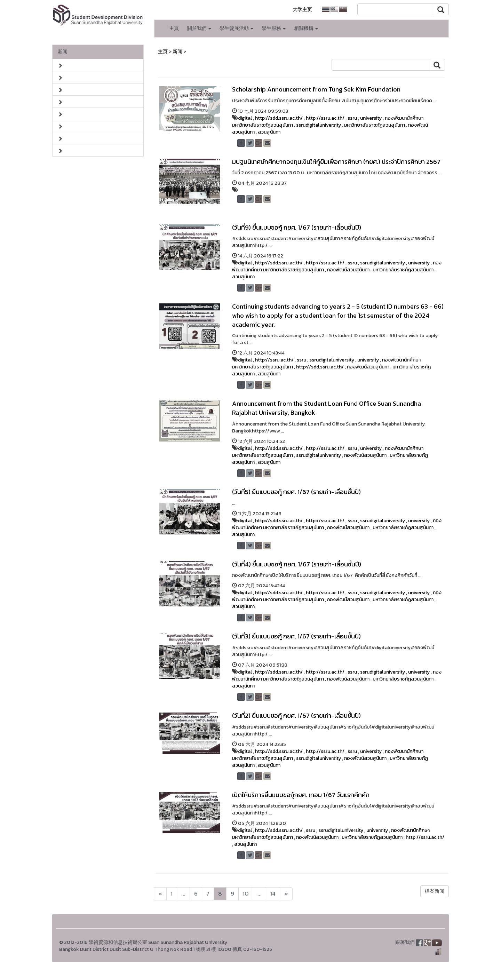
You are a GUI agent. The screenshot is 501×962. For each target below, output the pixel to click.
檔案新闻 (434, 891)
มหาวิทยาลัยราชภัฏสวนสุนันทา (374, 125)
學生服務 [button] (274, 28)
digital (245, 118)
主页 (163, 51)
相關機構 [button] (306, 28)
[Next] (160, 893)
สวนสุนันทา (269, 132)
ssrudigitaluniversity (318, 125)
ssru (352, 118)
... (183, 893)
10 (246, 893)
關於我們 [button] (199, 28)
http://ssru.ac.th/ (325, 118)
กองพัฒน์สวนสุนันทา (348, 269)
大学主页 (302, 9)
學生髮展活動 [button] (236, 28)
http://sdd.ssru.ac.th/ (279, 118)
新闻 (62, 51)
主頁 (174, 28)
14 (273, 893)
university (371, 118)
